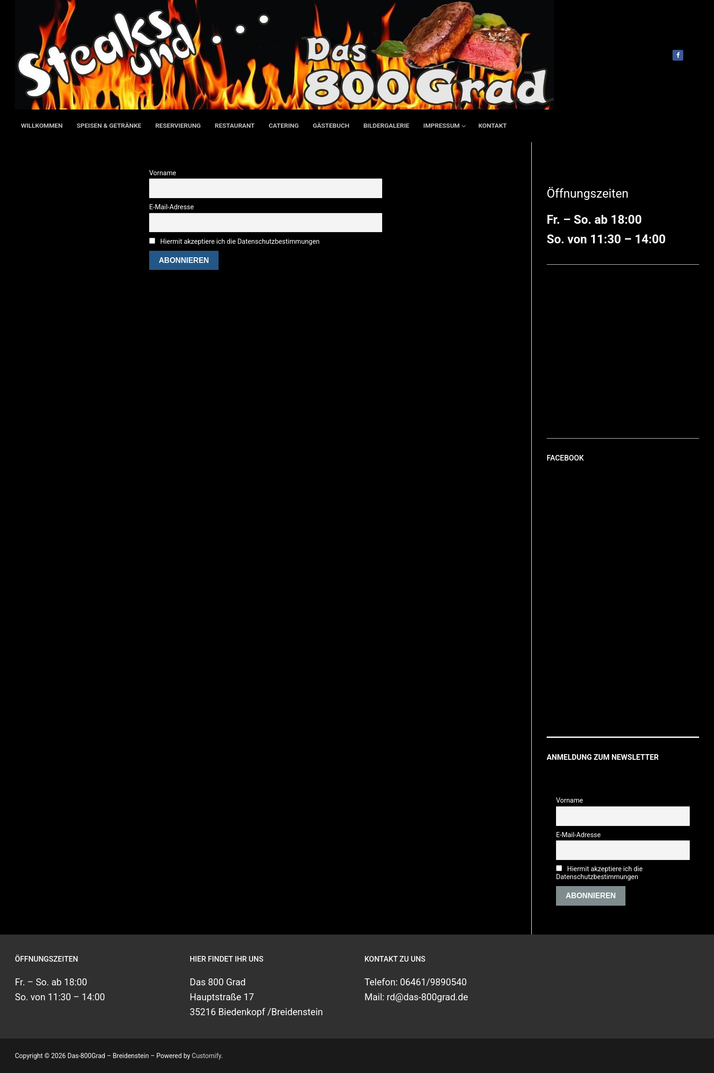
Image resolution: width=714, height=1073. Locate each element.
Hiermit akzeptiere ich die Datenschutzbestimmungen (240, 242)
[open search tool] (695, 55)
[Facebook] (678, 55)
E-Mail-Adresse (171, 207)
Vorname (162, 173)
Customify (206, 1055)
